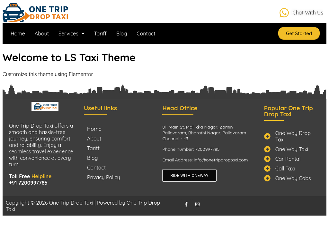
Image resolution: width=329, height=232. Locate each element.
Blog (121, 33)
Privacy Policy (103, 177)
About (42, 33)
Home (18, 33)
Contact (146, 33)
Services (71, 33)
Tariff (100, 33)
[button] (71, 33)
